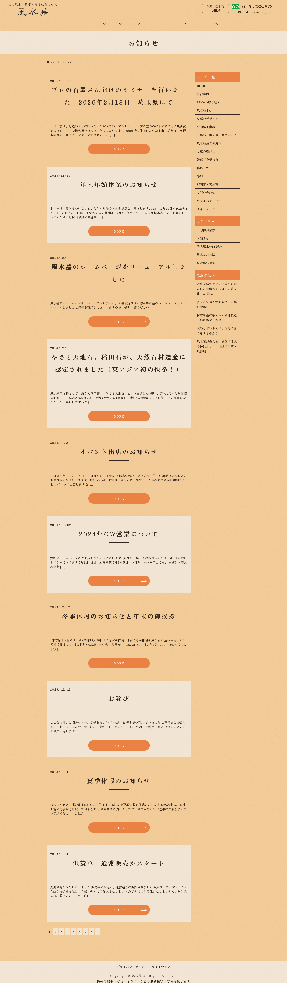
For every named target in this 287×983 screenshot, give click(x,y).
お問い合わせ (208, 21)
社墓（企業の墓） (209, 155)
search (227, 21)
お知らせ (203, 234)
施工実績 (131, 21)
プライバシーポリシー (212, 196)
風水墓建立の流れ (209, 139)
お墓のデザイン (207, 114)
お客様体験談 (206, 226)
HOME (65, 21)
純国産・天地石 (207, 180)
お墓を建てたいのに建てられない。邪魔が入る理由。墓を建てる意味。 (217, 284)
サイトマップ (206, 205)
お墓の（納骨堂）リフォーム (217, 130)
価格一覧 (203, 163)
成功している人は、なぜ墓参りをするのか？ (217, 326)
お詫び (118, 694)
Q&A (200, 171)
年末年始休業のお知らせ (119, 180)
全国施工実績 (206, 122)
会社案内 (203, 89)
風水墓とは (204, 106)
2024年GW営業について (119, 529)
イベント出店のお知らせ (119, 447)
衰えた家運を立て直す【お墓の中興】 (217, 300)
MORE (119, 144)
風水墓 (111, 21)
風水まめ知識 (156, 21)
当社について (88, 21)
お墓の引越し (206, 147)
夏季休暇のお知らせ (119, 776)
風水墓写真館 (206, 258)
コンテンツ (182, 21)
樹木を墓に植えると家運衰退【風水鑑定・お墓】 (217, 313)
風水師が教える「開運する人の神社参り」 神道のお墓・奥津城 (217, 342)
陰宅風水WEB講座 (209, 242)
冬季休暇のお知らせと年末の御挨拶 (119, 611)
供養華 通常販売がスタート (119, 858)
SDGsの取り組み (208, 98)
